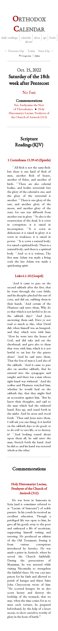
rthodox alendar (29, 24)
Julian (36, 55)
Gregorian (25, 55)
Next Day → (46, 51)
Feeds (52, 38)
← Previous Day (14, 51)
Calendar (26, 38)
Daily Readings (9, 38)
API (44, 38)
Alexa (37, 38)
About (28, 42)
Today (31, 51)
